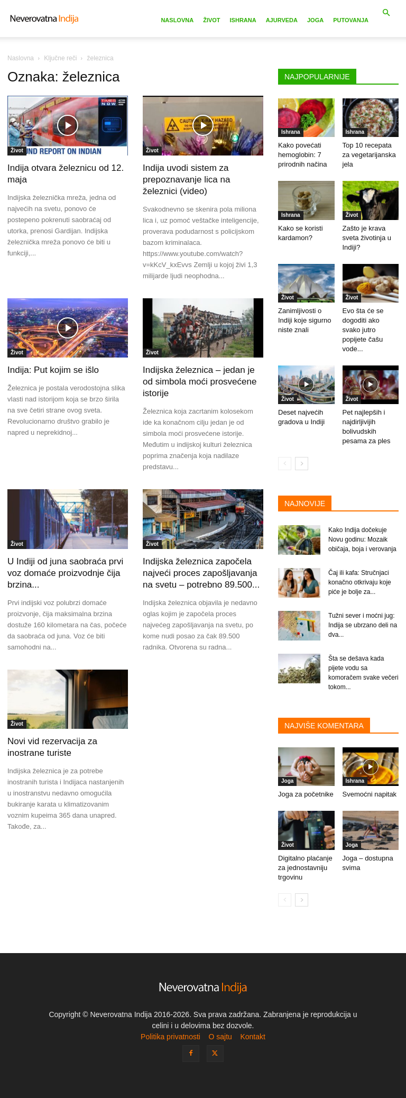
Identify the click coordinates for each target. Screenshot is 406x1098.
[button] (386, 13)
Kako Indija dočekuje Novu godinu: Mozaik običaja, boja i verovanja (362, 539)
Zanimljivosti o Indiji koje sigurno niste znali (304, 320)
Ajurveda (282, 20)
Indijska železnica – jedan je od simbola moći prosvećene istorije (199, 381)
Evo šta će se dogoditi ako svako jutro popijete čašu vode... (363, 330)
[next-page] (301, 463)
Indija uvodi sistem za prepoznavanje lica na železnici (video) (186, 179)
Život (211, 20)
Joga (315, 20)
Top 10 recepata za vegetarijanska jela (369, 154)
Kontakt (252, 1036)
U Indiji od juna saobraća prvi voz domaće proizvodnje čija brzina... (65, 573)
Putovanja (350, 20)
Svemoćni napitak (370, 794)
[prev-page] (284, 463)
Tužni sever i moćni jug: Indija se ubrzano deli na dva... (362, 625)
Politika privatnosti (170, 1036)
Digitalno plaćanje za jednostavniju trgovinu (305, 867)
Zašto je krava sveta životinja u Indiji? (367, 237)
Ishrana (243, 20)
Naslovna (177, 20)
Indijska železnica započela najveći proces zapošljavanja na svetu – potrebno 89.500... (201, 573)
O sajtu (220, 1036)
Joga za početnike (306, 794)
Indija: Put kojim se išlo (53, 370)
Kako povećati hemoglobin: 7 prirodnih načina (302, 154)
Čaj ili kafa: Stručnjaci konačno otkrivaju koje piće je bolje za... (359, 582)
